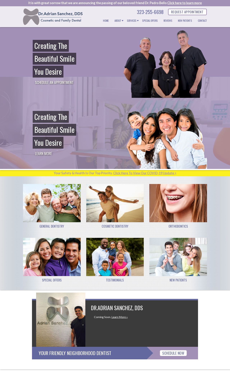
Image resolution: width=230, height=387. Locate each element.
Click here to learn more (184, 3)
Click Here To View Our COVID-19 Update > (144, 173)
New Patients (185, 20)
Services (131, 20)
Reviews (168, 20)
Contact (202, 20)
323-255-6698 (150, 11)
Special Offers (150, 20)
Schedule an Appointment (54, 82)
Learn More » (119, 317)
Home (106, 20)
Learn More (43, 153)
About (117, 20)
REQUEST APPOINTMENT (187, 11)
